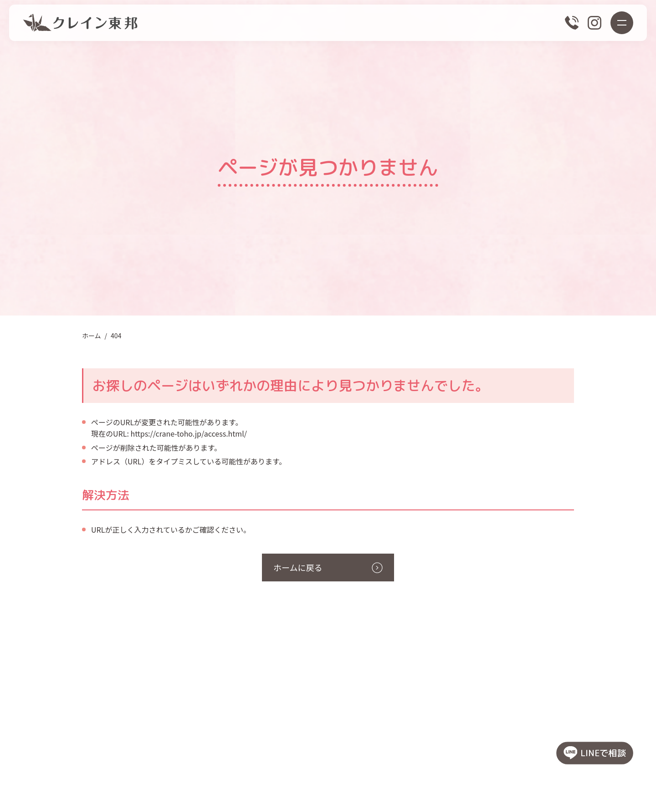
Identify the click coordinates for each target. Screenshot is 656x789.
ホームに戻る (297, 567)
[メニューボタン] (621, 22)
